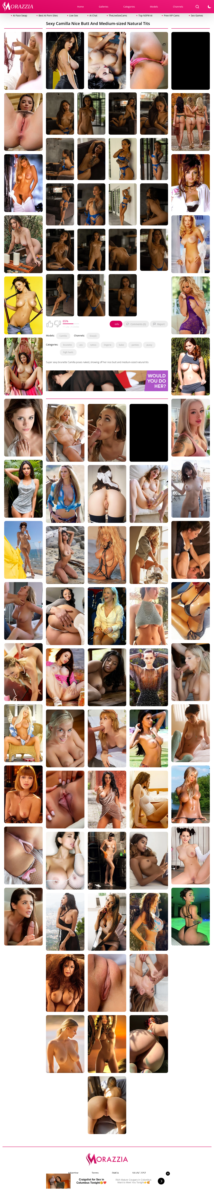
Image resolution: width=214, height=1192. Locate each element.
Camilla (63, 335)
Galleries (103, 6)
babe (121, 344)
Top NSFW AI (145, 15)
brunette (67, 344)
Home (80, 6)
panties (135, 344)
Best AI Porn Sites (48, 15)
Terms (95, 1172)
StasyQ (93, 335)
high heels (68, 352)
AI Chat (93, 15)
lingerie (107, 344)
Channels (178, 6)
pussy (149, 344)
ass (81, 344)
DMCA (115, 1172)
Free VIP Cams (171, 15)
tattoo (93, 344)
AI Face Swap (20, 15)
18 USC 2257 (139, 1172)
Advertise (73, 1172)
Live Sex (73, 15)
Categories (129, 6)
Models (154, 6)
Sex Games (197, 15)
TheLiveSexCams (118, 15)
